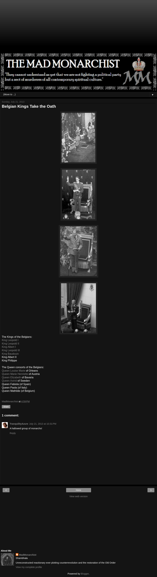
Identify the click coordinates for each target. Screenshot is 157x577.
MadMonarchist (27, 555)
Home (78, 490)
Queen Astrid (9, 380)
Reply (13, 433)
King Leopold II (10, 343)
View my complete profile (29, 567)
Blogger (85, 573)
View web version (78, 496)
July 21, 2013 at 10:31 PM (42, 423)
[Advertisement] (78, 28)
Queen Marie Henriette (15, 374)
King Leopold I (10, 340)
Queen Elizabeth (11, 377)
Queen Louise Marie (13, 370)
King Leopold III (11, 350)
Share (6, 407)
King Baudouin (10, 353)
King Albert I (9, 346)
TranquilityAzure (19, 423)
